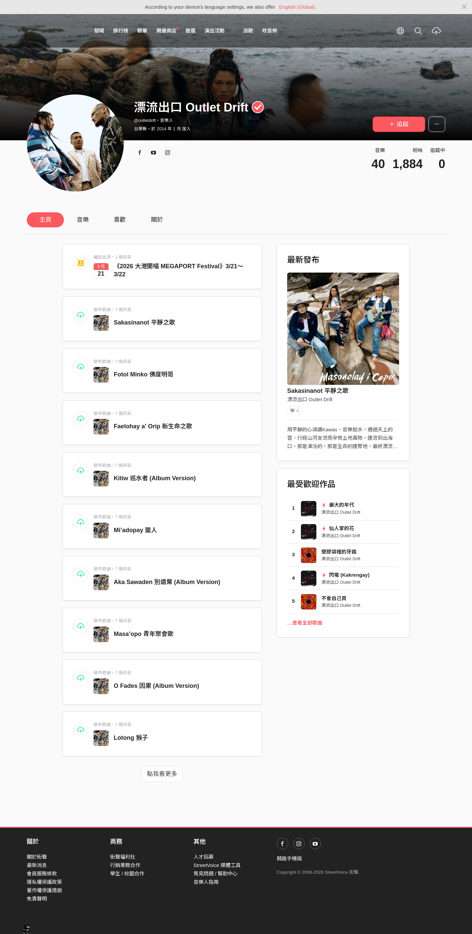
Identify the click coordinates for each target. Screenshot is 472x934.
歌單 (142, 30)
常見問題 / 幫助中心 (215, 873)
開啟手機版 (289, 858)
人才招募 (203, 857)
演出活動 (215, 30)
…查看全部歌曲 (304, 625)
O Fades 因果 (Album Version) (156, 685)
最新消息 (37, 865)
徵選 (190, 30)
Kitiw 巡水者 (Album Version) (155, 478)
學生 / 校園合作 (127, 873)
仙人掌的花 (337, 530)
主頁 (46, 219)
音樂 (83, 219)
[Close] (464, 7)
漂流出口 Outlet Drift (310, 399)
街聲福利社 (122, 857)
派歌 (248, 30)
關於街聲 (37, 857)
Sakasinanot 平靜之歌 (144, 322)
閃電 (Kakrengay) (345, 577)
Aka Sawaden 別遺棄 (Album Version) (167, 582)
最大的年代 (337, 507)
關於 (157, 219)
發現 (99, 30)
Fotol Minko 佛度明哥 (143, 374)
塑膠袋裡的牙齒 (339, 554)
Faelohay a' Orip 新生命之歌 (153, 426)
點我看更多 (162, 774)
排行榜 (120, 30)
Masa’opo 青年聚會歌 (143, 634)
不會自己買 (333, 600)
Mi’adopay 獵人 (135, 530)
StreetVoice (54, 30)
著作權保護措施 (44, 890)
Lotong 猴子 (131, 737)
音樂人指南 (206, 882)
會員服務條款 (42, 873)
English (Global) (297, 7)
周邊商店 (167, 30)
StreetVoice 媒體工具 (217, 865)
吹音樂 (269, 30)
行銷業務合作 (125, 865)
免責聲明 (37, 899)
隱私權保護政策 (44, 882)
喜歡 (120, 219)
